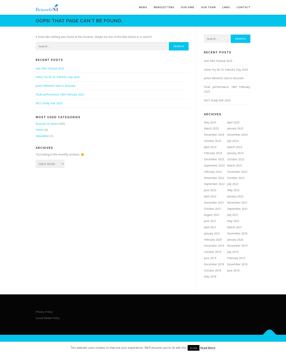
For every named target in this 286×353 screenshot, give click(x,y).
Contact (244, 7)
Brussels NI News (47, 124)
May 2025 (210, 122)
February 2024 (213, 153)
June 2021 (210, 221)
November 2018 (237, 264)
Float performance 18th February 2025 (60, 94)
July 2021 (232, 215)
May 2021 (233, 221)
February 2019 (236, 258)
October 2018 (212, 270)
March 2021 (234, 227)
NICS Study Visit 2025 (49, 103)
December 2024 (214, 134)
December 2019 (214, 245)
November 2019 (237, 245)
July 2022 (232, 184)
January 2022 (235, 196)
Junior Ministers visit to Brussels (56, 86)
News (143, 7)
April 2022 (210, 196)
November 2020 (237, 233)
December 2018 (214, 264)
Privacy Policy (44, 312)
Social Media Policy (48, 318)
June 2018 (233, 270)
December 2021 (214, 202)
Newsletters (164, 7)
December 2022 (237, 171)
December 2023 (214, 159)
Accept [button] (193, 347)
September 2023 (214, 165)
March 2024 (234, 147)
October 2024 (212, 141)
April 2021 (210, 227)
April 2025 (233, 122)
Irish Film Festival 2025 (50, 68)
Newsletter (42, 136)
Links (226, 7)
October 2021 (212, 209)
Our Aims (187, 7)
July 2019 (232, 252)
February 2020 (213, 239)
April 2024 (210, 147)
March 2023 (234, 165)
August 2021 (212, 215)
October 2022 (235, 178)
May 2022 (233, 190)
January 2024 (235, 153)
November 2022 (214, 178)
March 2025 (211, 128)
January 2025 (235, 128)
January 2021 (212, 233)
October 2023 (235, 159)
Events (40, 130)
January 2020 (235, 239)
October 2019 (212, 252)
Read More (207, 348)
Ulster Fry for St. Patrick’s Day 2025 (58, 77)
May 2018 (210, 276)
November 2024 (237, 134)
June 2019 (210, 258)
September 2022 (214, 184)
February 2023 (213, 171)
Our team (208, 7)
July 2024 (232, 141)
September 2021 (237, 209)
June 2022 (210, 190)
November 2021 (237, 202)
